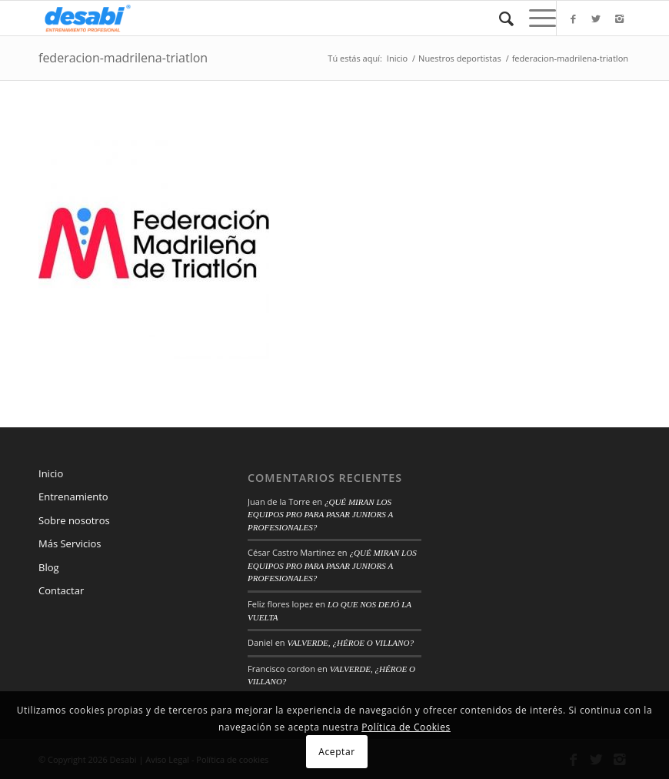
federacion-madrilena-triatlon (123, 57)
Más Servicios (70, 543)
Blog (48, 567)
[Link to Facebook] (572, 18)
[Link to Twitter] (595, 18)
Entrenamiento (73, 496)
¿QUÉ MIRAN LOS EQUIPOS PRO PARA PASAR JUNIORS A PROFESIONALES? (320, 514)
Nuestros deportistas (459, 58)
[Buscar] (499, 18)
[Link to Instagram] (619, 18)
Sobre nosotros (74, 520)
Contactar (61, 590)
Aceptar (336, 751)
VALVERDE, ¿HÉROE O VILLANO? (350, 642)
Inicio (397, 58)
